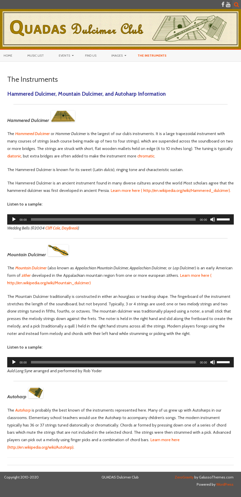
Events (64, 55)
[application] (120, 219)
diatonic (14, 156)
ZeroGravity (184, 477)
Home (8, 55)
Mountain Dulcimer (31, 267)
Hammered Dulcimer (32, 133)
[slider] (113, 219)
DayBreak (70, 228)
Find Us (90, 55)
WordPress (224, 484)
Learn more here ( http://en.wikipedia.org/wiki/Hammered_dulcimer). (171, 190)
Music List (35, 55)
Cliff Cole (52, 228)
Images (117, 55)
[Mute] (212, 219)
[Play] (13, 219)
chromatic (145, 156)
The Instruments (152, 55)
